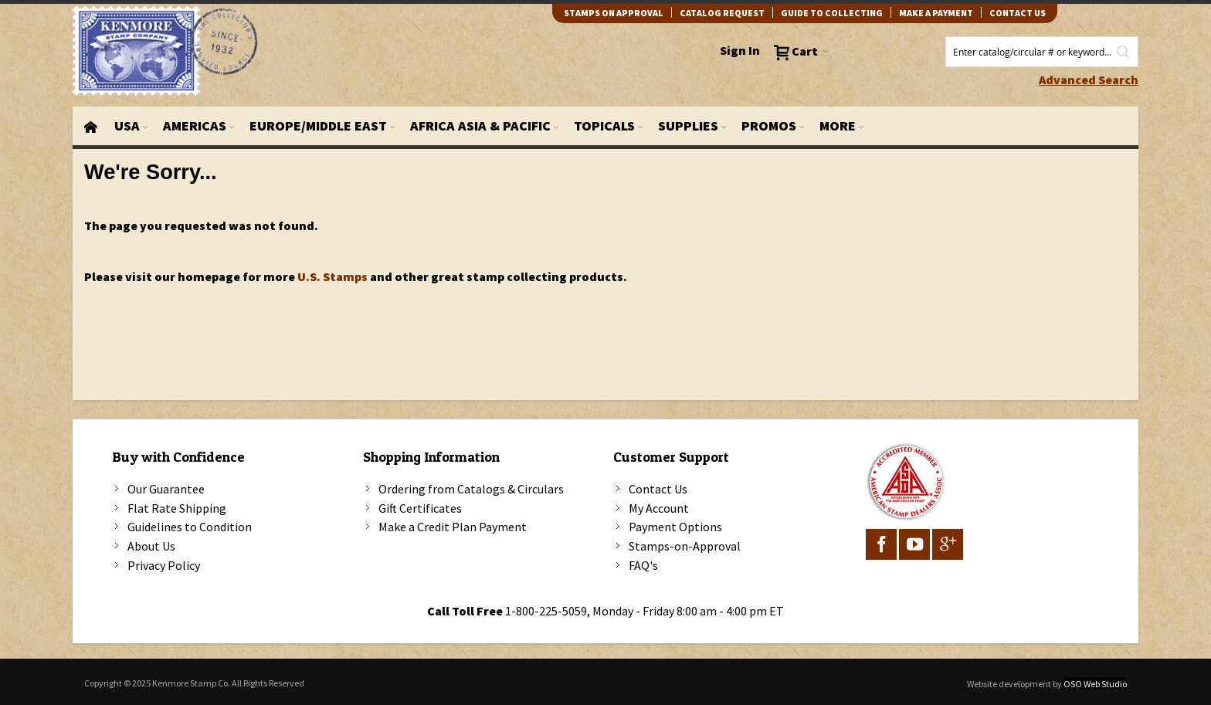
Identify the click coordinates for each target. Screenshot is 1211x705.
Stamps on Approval (613, 13)
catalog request (722, 13)
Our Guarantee (166, 489)
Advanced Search (1088, 79)
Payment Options (675, 526)
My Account (659, 508)
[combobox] (1041, 51)
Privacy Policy (163, 565)
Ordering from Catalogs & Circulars (471, 489)
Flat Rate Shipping (176, 508)
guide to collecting (832, 13)
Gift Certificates (420, 508)
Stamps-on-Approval (685, 546)
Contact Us (658, 489)
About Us (151, 546)
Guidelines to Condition (189, 526)
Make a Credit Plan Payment (452, 526)
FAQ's (643, 565)
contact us (1017, 13)
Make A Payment (936, 13)
